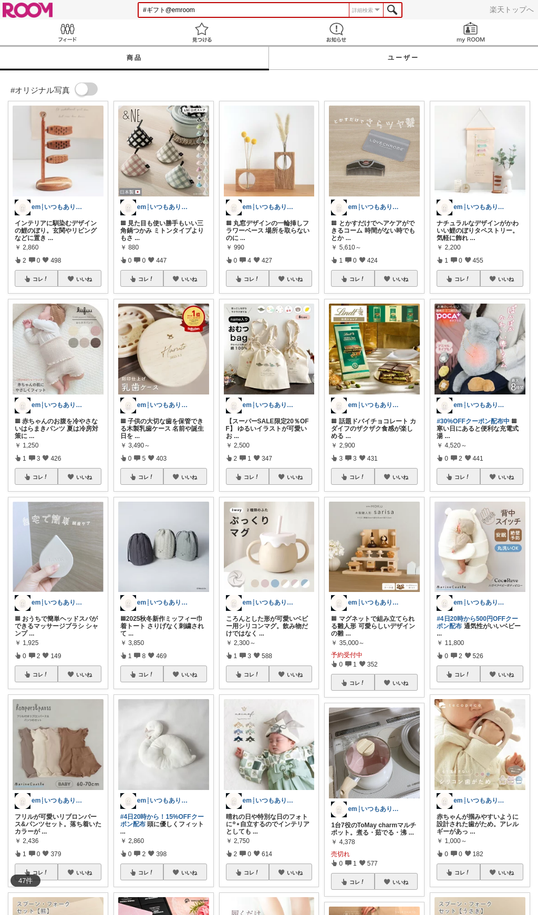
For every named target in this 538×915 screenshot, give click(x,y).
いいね (84, 279)
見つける (201, 32)
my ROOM (471, 32)
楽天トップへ (512, 9)
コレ (40, 279)
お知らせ (336, 32)
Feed (67, 32)
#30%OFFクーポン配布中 (473, 421)
